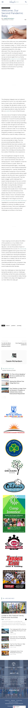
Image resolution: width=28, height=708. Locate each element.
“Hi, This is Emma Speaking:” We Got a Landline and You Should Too (17, 375)
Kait (2, 619)
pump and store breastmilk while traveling (13, 200)
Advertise (13, 700)
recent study (22, 248)
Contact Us (7, 700)
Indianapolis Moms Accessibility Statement (14, 703)
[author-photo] (14, 359)
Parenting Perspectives (6, 7)
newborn (8, 325)
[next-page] (5, 397)
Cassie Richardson (9, 18)
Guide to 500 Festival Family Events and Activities (12, 616)
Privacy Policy (19, 700)
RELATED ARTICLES (8, 368)
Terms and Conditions (13, 702)
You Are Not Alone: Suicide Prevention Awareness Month (6, 344)
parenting (19, 325)
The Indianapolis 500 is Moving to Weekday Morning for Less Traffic (18, 631)
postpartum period (15, 59)
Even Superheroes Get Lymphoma (21, 343)
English (16, 707)
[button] (2, 2)
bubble (8, 111)
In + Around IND (5, 612)
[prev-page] (2, 397)
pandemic (13, 325)
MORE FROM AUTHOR (9, 370)
